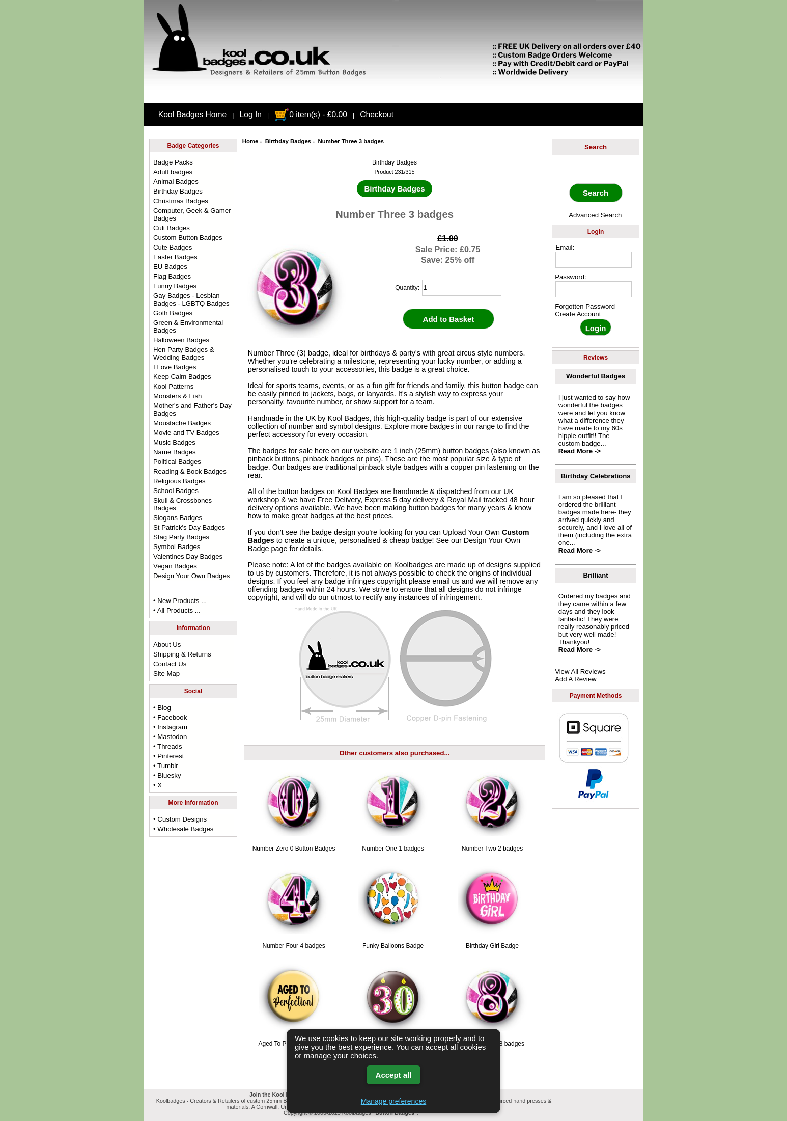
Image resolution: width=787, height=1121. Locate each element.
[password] (593, 289)
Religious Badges (179, 481)
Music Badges (174, 442)
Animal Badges (176, 181)
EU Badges (170, 266)
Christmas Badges (180, 201)
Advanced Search (595, 215)
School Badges (176, 491)
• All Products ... (177, 610)
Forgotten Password (585, 306)
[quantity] (461, 288)
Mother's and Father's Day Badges (192, 409)
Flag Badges (172, 276)
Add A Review (575, 679)
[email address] (593, 260)
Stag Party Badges (181, 537)
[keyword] (596, 169)
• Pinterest (168, 756)
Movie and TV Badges (186, 432)
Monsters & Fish (177, 396)
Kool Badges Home (192, 114)
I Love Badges (174, 367)
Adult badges (172, 172)
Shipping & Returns (182, 654)
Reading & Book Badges (190, 471)
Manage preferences (393, 1101)
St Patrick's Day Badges (189, 527)
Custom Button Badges (187, 237)
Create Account (578, 314)
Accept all (394, 1075)
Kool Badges (358, 491)
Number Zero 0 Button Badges (293, 848)
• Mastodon (170, 737)
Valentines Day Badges (187, 556)
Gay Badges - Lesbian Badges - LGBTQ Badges (191, 299)
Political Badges (177, 462)
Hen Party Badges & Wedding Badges (183, 353)
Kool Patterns (173, 386)
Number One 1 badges (393, 848)
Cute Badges (172, 247)
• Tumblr (165, 766)
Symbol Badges (176, 547)
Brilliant (595, 575)
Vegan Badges (175, 566)
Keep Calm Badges (182, 376)
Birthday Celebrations (596, 476)
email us (446, 581)
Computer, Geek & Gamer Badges (192, 214)
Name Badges (174, 452)
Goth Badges (172, 313)
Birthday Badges (288, 141)
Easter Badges (175, 257)
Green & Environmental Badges (188, 326)
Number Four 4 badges (293, 945)
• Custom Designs (180, 819)
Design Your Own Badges (191, 576)
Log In (251, 114)
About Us (167, 644)
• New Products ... (180, 601)
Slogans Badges (177, 518)
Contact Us (169, 664)
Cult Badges (171, 228)
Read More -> (579, 451)
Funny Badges (174, 286)
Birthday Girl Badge (492, 945)
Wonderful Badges (595, 376)
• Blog (162, 708)
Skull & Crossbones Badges (182, 504)
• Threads (167, 746)
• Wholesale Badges (183, 829)
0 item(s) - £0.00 (310, 114)
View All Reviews (580, 671)
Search (595, 147)
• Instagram (170, 727)
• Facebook (170, 717)
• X (157, 785)
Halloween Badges (181, 340)
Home (250, 141)
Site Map (166, 673)
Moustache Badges (182, 423)
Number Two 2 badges (492, 848)
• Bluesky (167, 775)
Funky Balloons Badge (393, 945)
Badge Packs (173, 162)
